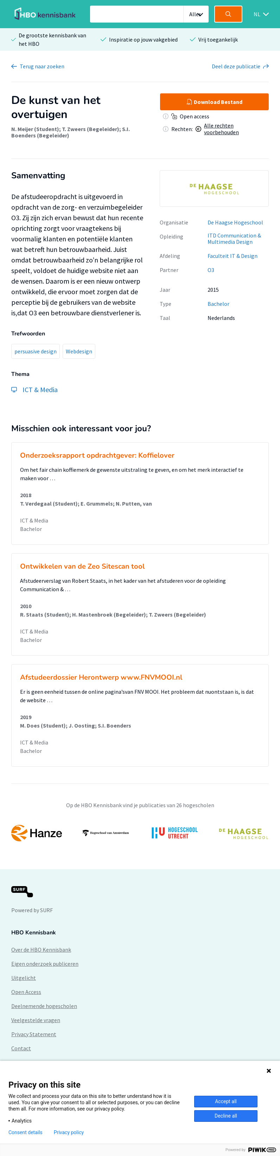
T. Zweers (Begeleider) (90, 128)
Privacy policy (69, 1132)
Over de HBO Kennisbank (41, 949)
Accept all (226, 1101)
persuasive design (35, 351)
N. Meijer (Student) (35, 128)
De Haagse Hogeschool (235, 222)
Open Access (26, 991)
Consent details (25, 1132)
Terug (42, 66)
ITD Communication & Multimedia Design (234, 238)
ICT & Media (34, 520)
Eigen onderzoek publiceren (44, 963)
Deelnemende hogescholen (44, 1005)
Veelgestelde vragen (35, 1020)
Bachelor (218, 304)
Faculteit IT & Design (232, 256)
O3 (211, 269)
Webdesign (79, 351)
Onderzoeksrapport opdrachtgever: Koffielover (97, 455)
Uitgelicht (23, 977)
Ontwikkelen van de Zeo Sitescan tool (82, 566)
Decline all (226, 1116)
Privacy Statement (33, 1034)
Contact (21, 1048)
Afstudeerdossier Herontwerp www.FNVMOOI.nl (101, 677)
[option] (214, 188)
